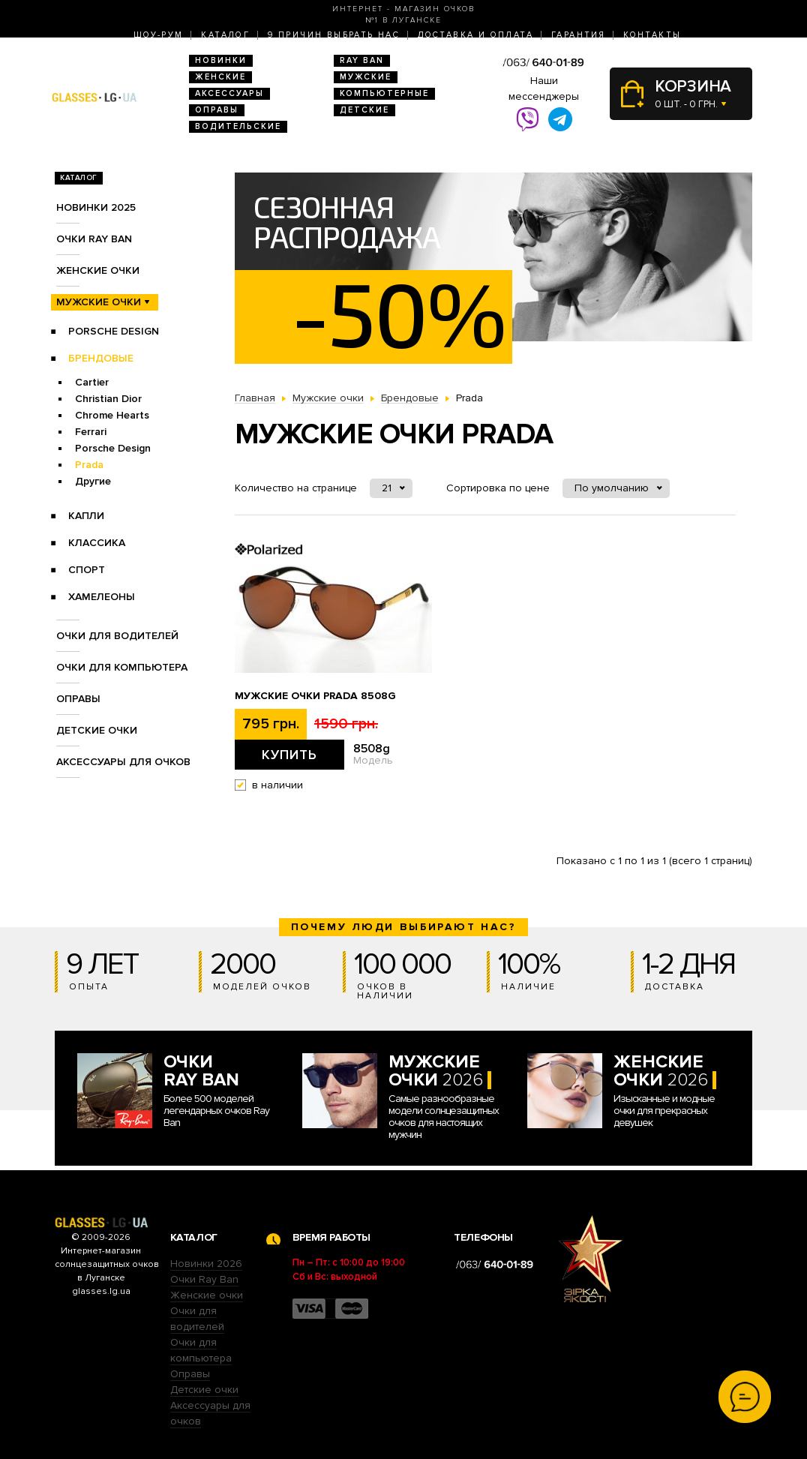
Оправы (216, 110)
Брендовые (101, 358)
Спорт (86, 569)
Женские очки (98, 270)
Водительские (238, 126)
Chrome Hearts (112, 415)
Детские (364, 110)
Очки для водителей (117, 635)
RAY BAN (362, 60)
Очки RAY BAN (94, 239)
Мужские (366, 77)
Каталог (225, 35)
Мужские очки (98, 302)
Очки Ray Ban (204, 1279)
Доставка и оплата (475, 35)
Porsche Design (113, 331)
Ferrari (90, 431)
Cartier (92, 382)
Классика (96, 542)
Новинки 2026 (206, 1263)
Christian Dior (108, 398)
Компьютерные (384, 93)
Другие (93, 481)
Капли (86, 515)
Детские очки (96, 730)
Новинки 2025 (96, 207)
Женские (220, 77)
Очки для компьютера (122, 667)
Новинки (221, 60)
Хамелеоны (101, 596)
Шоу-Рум (159, 35)
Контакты (652, 35)
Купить (289, 754)
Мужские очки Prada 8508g (315, 696)
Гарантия (578, 35)
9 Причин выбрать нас (334, 35)
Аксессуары (229, 93)
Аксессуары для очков (123, 761)
